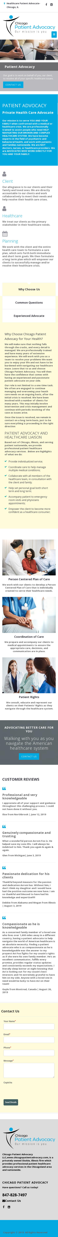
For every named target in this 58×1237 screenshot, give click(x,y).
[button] (46, 4)
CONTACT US (13, 84)
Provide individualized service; (26, 461)
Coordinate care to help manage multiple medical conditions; (27, 469)
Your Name (9, 1021)
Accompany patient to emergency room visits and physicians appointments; (28, 500)
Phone (7, 1047)
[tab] (29, 289)
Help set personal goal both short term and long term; (28, 489)
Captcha (8, 1082)
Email (6, 1034)
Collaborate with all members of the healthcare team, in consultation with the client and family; (30, 479)
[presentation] (27, 1092)
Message (8, 1060)
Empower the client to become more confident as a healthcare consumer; (29, 510)
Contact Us (13, 1201)
